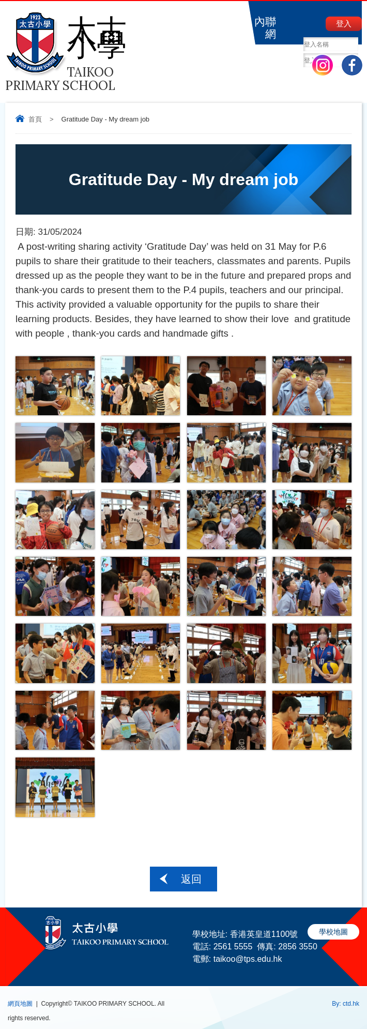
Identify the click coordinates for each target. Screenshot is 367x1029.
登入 (343, 23)
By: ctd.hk (345, 1003)
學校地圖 (333, 932)
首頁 (35, 119)
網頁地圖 (20, 1003)
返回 (191, 879)
